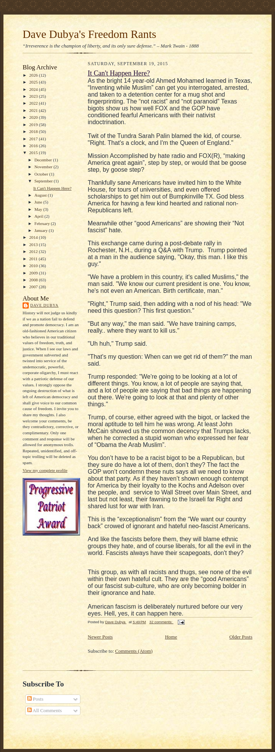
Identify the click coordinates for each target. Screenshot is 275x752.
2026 (34, 75)
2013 (34, 244)
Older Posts (240, 637)
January (41, 230)
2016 (34, 145)
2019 (34, 124)
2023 (34, 96)
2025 (34, 82)
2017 (34, 138)
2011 (34, 258)
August (41, 195)
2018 (34, 131)
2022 (34, 103)
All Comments (44, 710)
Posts (35, 699)
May (38, 209)
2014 (34, 237)
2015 (34, 152)
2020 (34, 117)
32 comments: (161, 622)
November (44, 166)
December (43, 160)
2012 (34, 251)
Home (171, 637)
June (38, 202)
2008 (34, 279)
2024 (34, 89)
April (39, 216)
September (44, 181)
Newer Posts (100, 637)
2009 (34, 273)
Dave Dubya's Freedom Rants (89, 34)
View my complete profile (45, 470)
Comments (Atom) (134, 651)
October (41, 174)
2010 (34, 265)
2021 (34, 110)
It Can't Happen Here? (52, 188)
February (42, 223)
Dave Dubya (44, 305)
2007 (34, 286)
